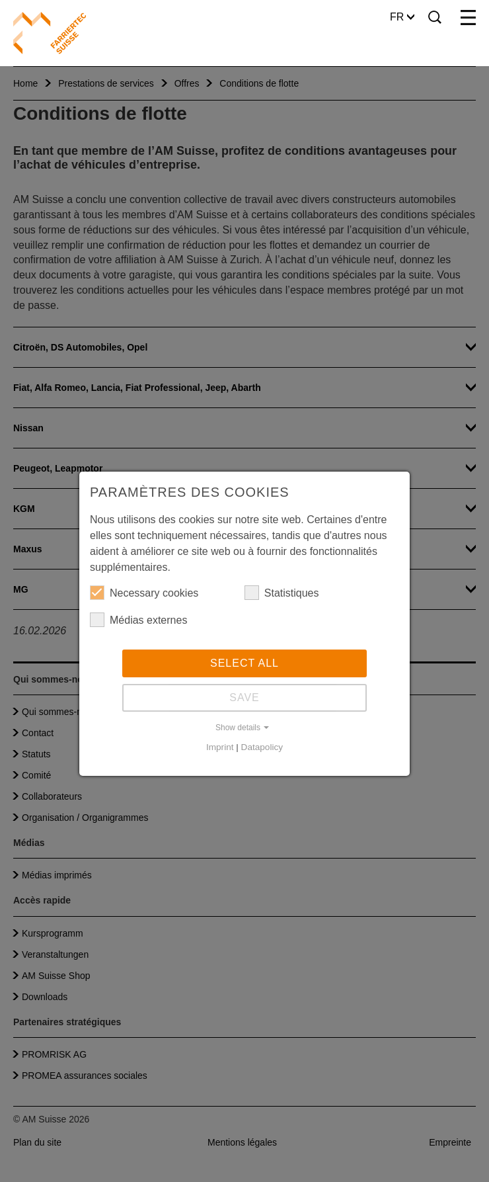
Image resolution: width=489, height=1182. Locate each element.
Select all (244, 663)
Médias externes (138, 619)
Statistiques (281, 592)
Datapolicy (262, 747)
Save (244, 697)
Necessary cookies (144, 592)
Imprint (220, 747)
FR (402, 16)
